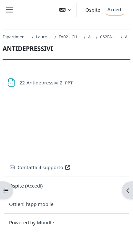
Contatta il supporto (40, 167)
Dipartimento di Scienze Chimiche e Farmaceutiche (16, 37)
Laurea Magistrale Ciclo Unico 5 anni (44, 37)
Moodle (45, 222)
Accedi (115, 9)
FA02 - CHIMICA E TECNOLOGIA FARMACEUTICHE (70, 37)
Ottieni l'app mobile (31, 204)
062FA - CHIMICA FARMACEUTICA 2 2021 (109, 37)
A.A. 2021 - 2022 (90, 37)
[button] (65, 10)
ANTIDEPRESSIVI (127, 37)
